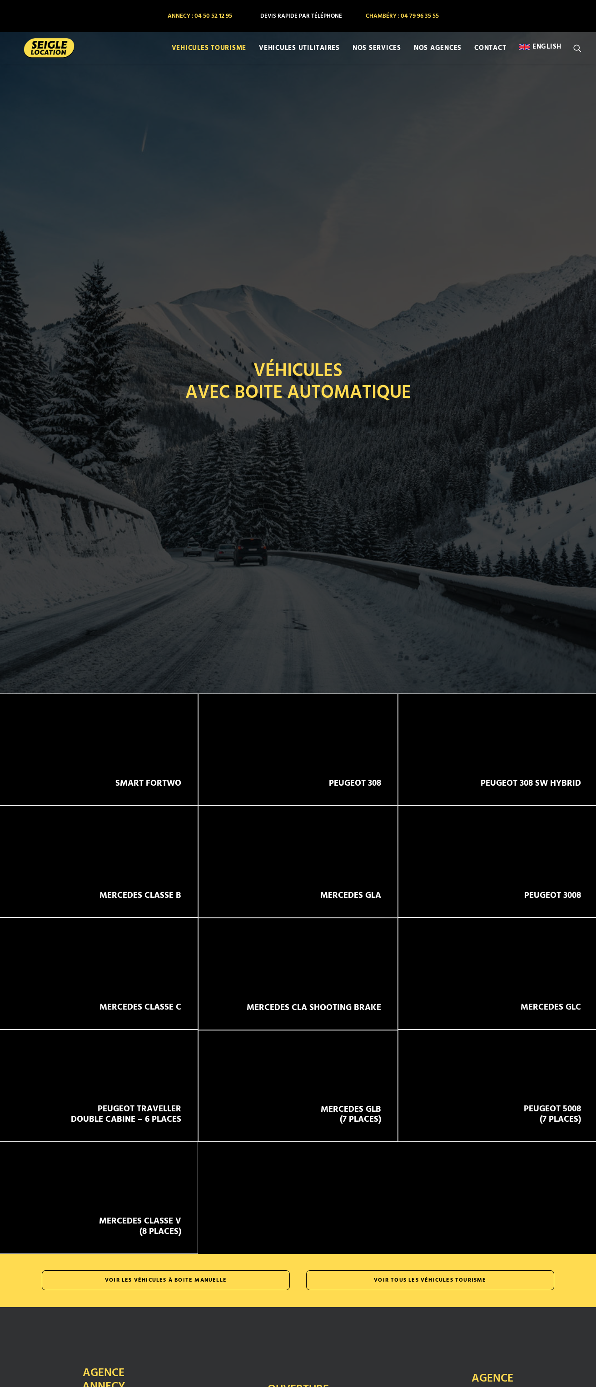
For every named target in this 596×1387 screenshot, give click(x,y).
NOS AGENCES (438, 51)
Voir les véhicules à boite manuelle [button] (166, 1228)
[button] (577, 51)
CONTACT (490, 51)
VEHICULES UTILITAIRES (299, 51)
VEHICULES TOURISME (209, 51)
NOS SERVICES (377, 51)
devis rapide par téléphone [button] (301, 16)
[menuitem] (200, 16)
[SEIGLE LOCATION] (43, 51)
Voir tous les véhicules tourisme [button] (430, 1228)
